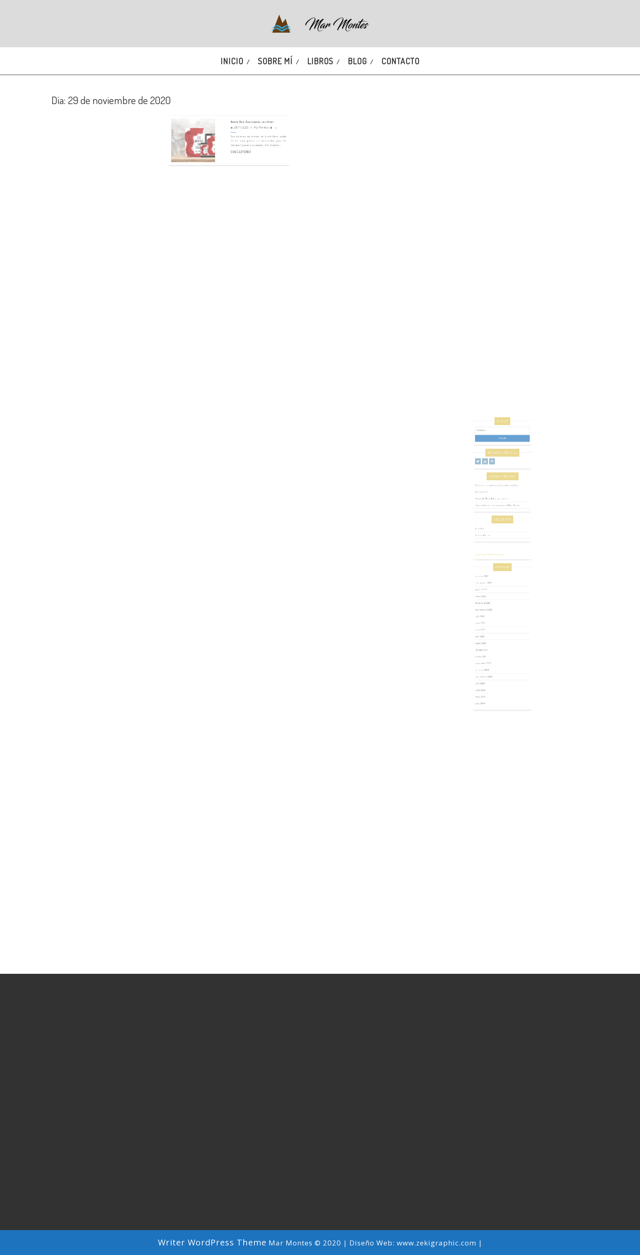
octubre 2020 (488, 655)
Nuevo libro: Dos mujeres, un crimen (244, 109)
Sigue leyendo (237, 130)
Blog (357, 61)
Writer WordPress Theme (212, 1242)
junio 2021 (487, 623)
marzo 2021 (487, 637)
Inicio (232, 61)
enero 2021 (487, 646)
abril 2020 (487, 678)
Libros (320, 61)
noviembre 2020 (489, 650)
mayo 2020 (487, 673)
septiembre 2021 (489, 614)
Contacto (400, 61)
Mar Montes (251, 113)
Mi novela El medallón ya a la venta (495, 537)
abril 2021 (487, 632)
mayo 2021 (487, 627)
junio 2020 (487, 669)
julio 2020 (487, 664)
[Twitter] (486, 512)
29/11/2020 (237, 113)
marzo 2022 (488, 604)
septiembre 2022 (489, 595)
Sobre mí (275, 61)
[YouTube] (490, 512)
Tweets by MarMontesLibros (494, 575)
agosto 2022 (488, 600)
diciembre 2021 (489, 609)
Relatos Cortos (489, 563)
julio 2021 (487, 618)
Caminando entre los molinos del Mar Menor (499, 542)
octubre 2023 (488, 591)
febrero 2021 (488, 641)
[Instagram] (495, 512)
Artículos (487, 558)
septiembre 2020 (490, 660)
